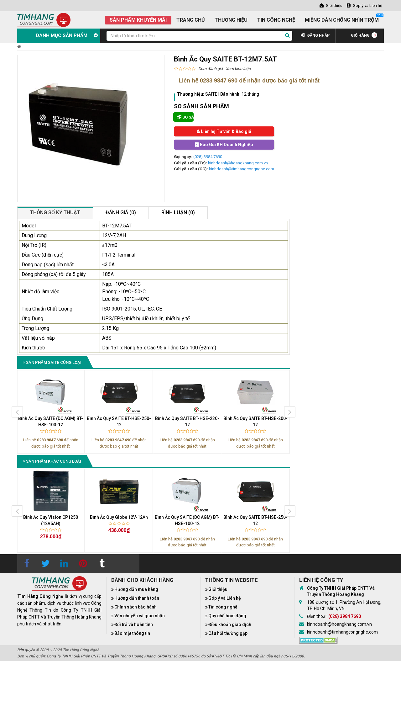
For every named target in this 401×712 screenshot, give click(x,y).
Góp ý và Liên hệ (224, 598)
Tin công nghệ (222, 606)
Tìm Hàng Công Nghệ (81, 650)
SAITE (211, 94)
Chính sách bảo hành (135, 606)
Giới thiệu (217, 589)
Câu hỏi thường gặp (227, 633)
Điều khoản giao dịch (229, 624)
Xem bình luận (238, 68)
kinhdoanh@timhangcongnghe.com (241, 169)
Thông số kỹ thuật (55, 212)
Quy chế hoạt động (227, 615)
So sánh (185, 117)
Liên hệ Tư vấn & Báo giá (224, 131)
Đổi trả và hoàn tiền (133, 624)
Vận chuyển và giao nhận (139, 615)
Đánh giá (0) (121, 212)
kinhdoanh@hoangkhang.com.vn (238, 163)
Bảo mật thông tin (132, 633)
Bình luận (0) (178, 212)
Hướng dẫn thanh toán (136, 598)
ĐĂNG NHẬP (315, 35)
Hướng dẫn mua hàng (136, 589)
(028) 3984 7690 (207, 156)
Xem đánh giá (210, 68)
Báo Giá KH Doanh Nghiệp (224, 144)
